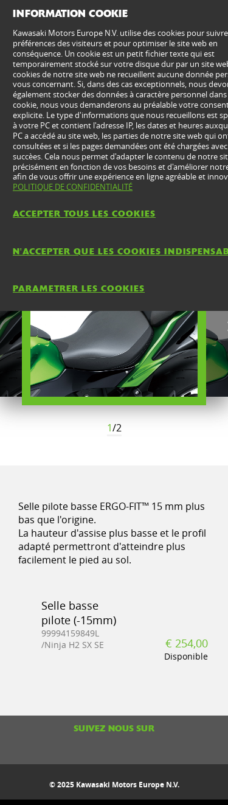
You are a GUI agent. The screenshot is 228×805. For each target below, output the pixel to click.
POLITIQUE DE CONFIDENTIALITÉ (73, 186)
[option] (114, 327)
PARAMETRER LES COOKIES (79, 288)
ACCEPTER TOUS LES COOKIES (84, 213)
